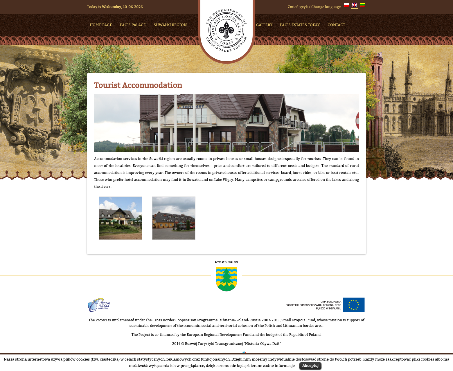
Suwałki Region (170, 24)
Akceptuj (310, 365)
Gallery (264, 24)
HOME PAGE (101, 24)
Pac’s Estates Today (300, 24)
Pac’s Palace (133, 24)
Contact (336, 24)
